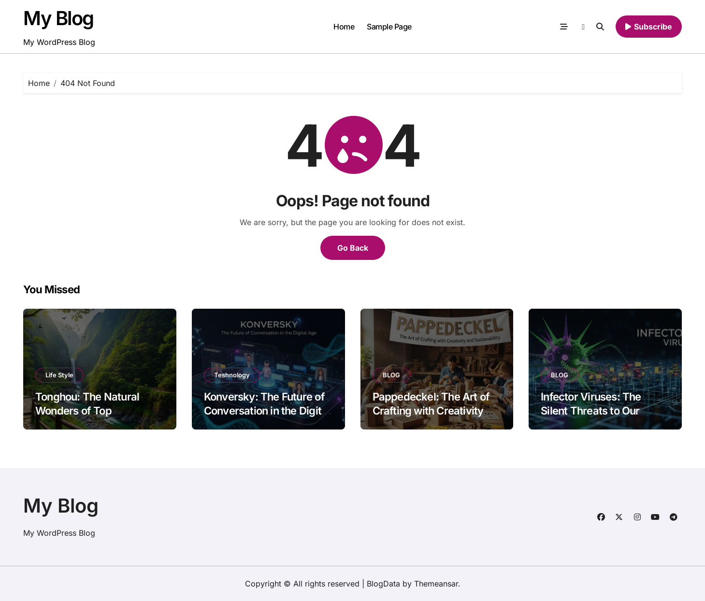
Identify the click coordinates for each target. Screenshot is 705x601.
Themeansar (436, 583)
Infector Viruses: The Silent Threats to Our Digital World (591, 410)
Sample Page (389, 26)
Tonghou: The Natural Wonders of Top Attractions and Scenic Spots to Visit (89, 417)
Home (343, 26)
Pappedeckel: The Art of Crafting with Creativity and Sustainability (431, 410)
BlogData (383, 583)
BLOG (391, 375)
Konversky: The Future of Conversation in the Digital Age (267, 410)
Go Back (352, 248)
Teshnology (232, 375)
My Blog (58, 18)
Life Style (59, 375)
